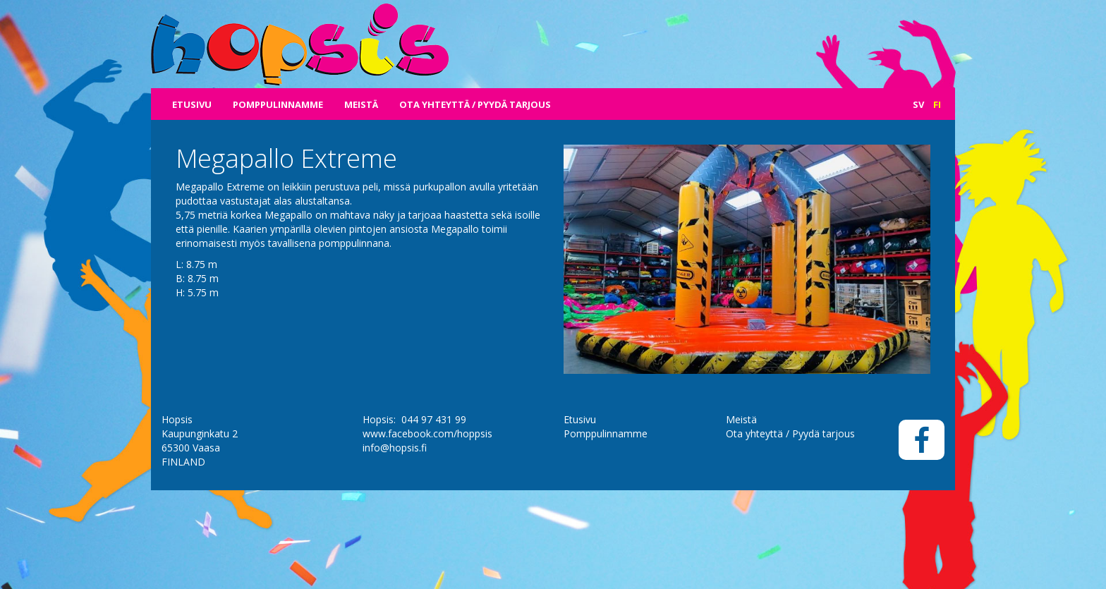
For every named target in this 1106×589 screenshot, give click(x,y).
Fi (937, 104)
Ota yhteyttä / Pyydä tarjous (475, 104)
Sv (918, 104)
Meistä (361, 104)
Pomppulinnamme (278, 104)
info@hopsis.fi (395, 521)
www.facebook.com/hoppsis (427, 507)
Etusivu (192, 104)
